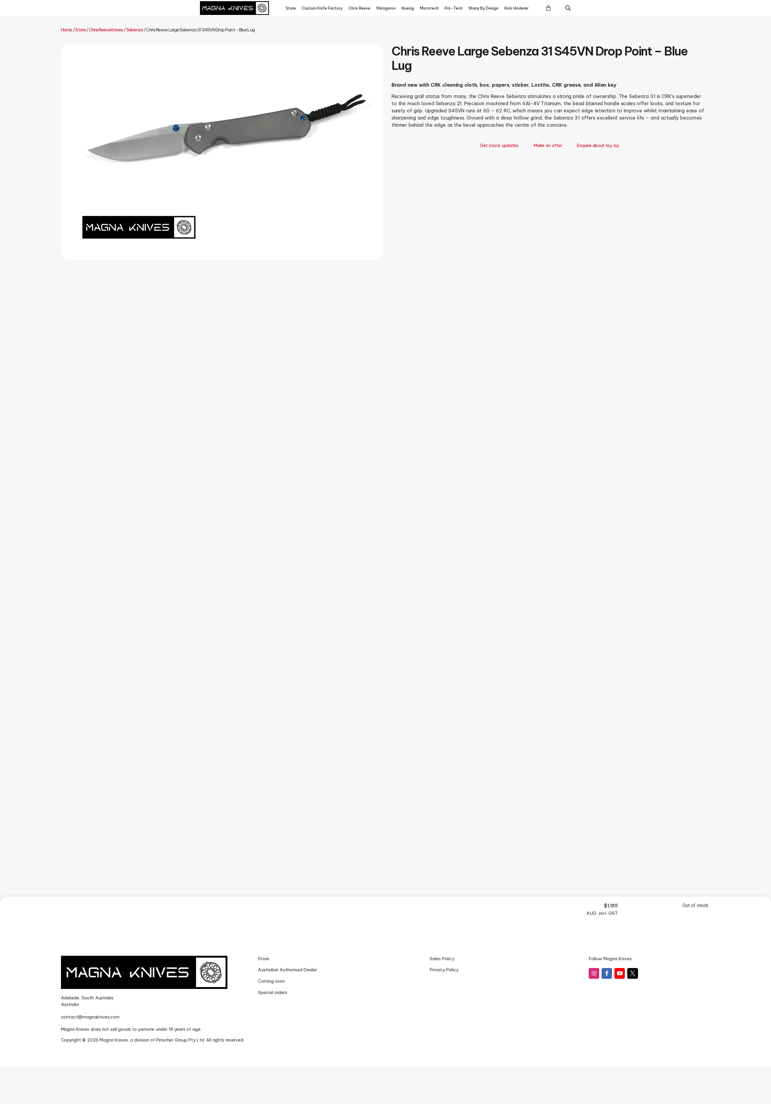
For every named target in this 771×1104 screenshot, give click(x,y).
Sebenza (134, 30)
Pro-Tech (454, 8)
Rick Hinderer (516, 8)
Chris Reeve (359, 8)
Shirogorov (386, 8)
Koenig (408, 8)
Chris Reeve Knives (106, 30)
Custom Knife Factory (322, 8)
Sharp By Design (483, 8)
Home (66, 30)
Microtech (429, 8)
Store (291, 8)
